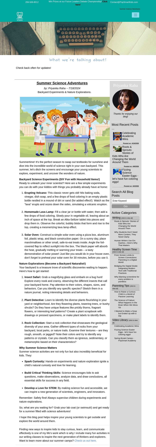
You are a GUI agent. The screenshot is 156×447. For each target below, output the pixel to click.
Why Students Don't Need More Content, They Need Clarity (125, 234)
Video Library (125, 321)
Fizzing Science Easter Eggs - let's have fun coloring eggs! (125, 175)
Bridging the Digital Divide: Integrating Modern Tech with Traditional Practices (126, 269)
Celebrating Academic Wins (129, 136)
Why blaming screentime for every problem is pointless (126, 279)
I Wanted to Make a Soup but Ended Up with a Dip (125, 313)
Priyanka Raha (125, 85)
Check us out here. (85, 440)
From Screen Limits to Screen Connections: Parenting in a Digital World (125, 258)
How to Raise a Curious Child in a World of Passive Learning (125, 294)
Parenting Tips (123, 287)
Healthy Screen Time (124, 250)
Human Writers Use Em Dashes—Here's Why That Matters (126, 242)
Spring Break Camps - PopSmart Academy (125, 339)
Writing (122, 217)
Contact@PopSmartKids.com (124, 2)
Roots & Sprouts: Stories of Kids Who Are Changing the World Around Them (124, 154)
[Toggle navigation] (135, 15)
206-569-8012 (32, 2)
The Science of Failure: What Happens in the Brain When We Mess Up (126, 303)
